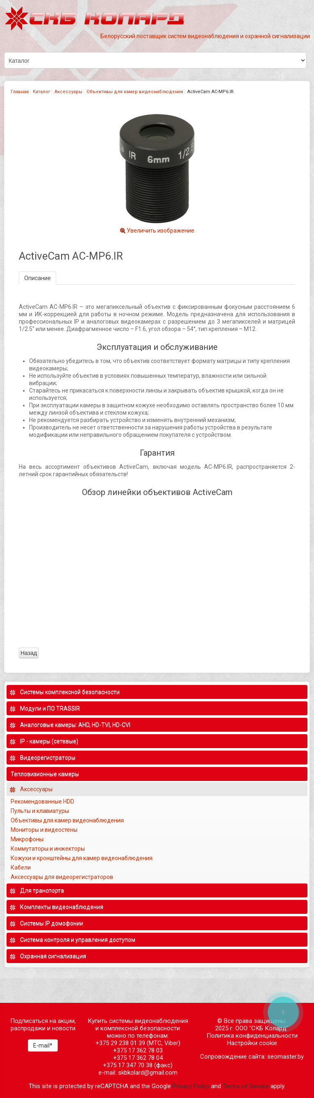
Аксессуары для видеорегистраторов (62, 877)
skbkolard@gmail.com (147, 1072)
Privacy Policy (191, 1086)
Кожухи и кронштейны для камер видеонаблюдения (81, 858)
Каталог (41, 91)
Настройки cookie (252, 1043)
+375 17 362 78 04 (138, 1057)
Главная (20, 91)
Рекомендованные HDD (42, 801)
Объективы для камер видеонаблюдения (134, 91)
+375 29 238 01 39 (120, 1043)
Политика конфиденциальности (252, 1035)
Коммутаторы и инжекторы (48, 848)
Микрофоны (27, 839)
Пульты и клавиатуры (40, 811)
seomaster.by (285, 1056)
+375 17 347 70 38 (127, 1065)
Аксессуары (68, 91)
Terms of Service (246, 1086)
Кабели (21, 867)
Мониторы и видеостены (44, 829)
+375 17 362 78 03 (138, 1050)
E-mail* (42, 1045)
